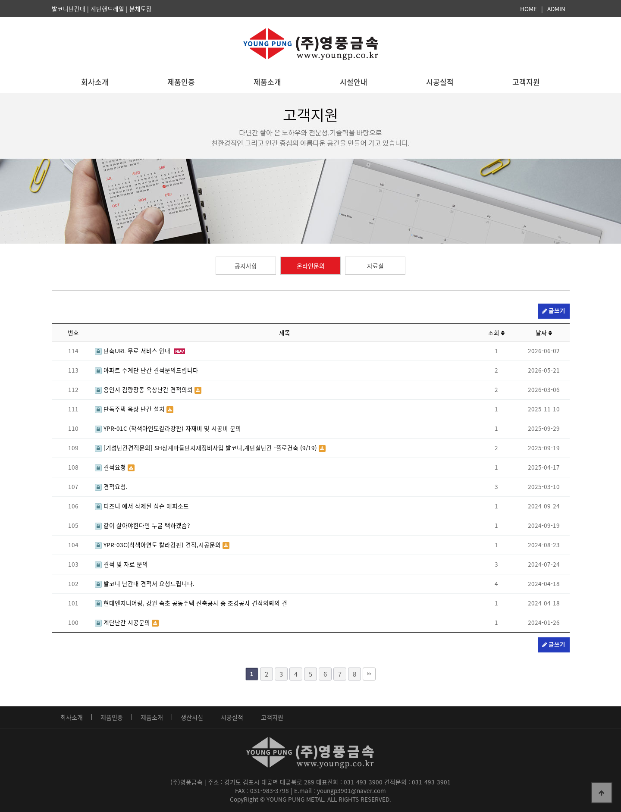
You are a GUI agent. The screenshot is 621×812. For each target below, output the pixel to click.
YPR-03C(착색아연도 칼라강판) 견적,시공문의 (159, 544)
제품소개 (267, 81)
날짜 (544, 332)
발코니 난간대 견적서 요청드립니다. (144, 583)
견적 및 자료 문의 (121, 564)
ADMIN (556, 8)
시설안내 (353, 81)
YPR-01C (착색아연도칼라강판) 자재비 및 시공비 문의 (168, 428)
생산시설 (192, 717)
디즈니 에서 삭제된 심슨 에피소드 (142, 506)
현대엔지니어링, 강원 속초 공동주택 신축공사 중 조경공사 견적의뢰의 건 (191, 603)
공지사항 (246, 265)
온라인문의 (311, 265)
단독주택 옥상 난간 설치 (130, 408)
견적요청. (111, 486)
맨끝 (369, 674)
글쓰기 (553, 311)
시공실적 (440, 81)
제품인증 (181, 81)
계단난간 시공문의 (123, 622)
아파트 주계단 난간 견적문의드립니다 (146, 370)
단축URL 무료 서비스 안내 (133, 350)
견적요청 (111, 467)
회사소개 (95, 81)
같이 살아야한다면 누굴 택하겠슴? (142, 525)
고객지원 (526, 81)
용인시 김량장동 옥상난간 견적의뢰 (144, 389)
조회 (496, 332)
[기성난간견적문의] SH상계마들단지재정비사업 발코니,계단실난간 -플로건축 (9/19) (207, 447)
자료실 (375, 265)
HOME (528, 8)
